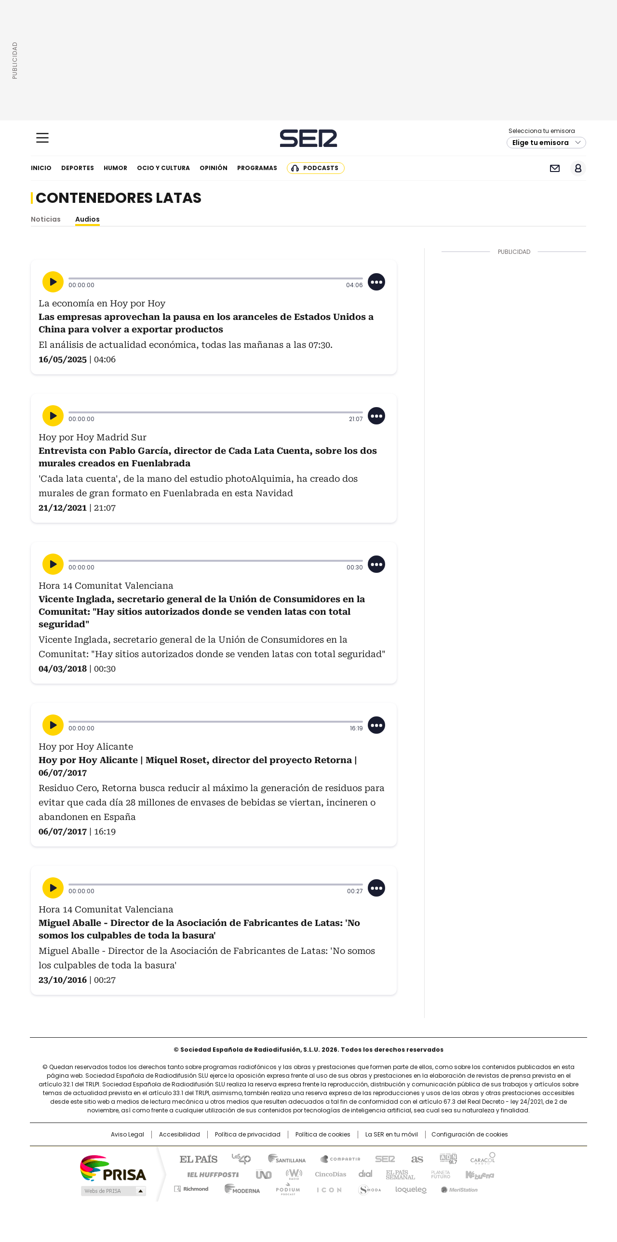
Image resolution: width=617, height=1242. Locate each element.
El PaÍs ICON (326, 1187)
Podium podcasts (285, 1187)
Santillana (282, 1158)
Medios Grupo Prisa (112, 1191)
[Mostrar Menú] (42, 137)
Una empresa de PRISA (113, 1167)
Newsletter (555, 168)
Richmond (191, 1187)
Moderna (240, 1187)
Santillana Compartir (335, 1158)
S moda (368, 1187)
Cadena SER (308, 138)
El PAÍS (194, 1158)
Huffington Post (209, 1173)
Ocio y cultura (163, 168)
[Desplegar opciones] (376, 282)
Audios (87, 219)
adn (447, 1158)
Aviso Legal (127, 1134)
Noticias (46, 219)
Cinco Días (327, 1173)
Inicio (41, 168)
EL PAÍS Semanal (397, 1173)
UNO (260, 1173)
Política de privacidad (248, 1134)
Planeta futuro (438, 1173)
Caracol (482, 1158)
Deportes (77, 168)
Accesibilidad (179, 1134)
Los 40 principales (237, 1158)
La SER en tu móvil (391, 1134)
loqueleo (410, 1187)
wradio (289, 1173)
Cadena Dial (363, 1173)
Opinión (214, 168)
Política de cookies (322, 1134)
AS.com (415, 1158)
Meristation (458, 1187)
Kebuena (478, 1173)
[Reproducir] (53, 281)
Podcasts (320, 168)
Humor (115, 168)
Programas (257, 168)
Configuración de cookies (469, 1134)
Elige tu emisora (540, 142)
